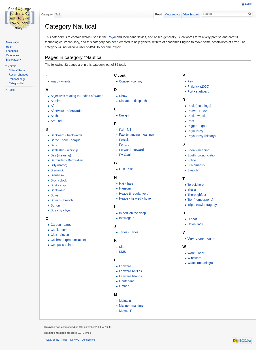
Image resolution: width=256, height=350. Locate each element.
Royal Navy (196, 131)
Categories (12, 55)
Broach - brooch (62, 200)
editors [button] (12, 66)
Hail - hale (126, 183)
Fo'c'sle (124, 139)
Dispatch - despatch (133, 101)
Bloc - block (59, 180)
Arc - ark (56, 121)
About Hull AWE (70, 339)
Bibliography (13, 59)
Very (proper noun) (201, 238)
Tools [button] (11, 89)
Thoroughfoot (197, 194)
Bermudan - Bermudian (67, 160)
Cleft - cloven (60, 234)
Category (47, 14)
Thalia (192, 190)
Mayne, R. (126, 310)
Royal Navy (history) (202, 136)
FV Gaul (124, 154)
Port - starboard (198, 91)
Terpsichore (196, 184)
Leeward (125, 266)
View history (191, 14)
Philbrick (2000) (198, 86)
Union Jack (195, 224)
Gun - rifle (126, 169)
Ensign (124, 115)
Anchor (55, 116)
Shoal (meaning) (199, 150)
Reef (191, 121)
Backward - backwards (66, 135)
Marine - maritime (131, 305)
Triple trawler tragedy (202, 205)
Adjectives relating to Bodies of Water (76, 96)
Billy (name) (59, 165)
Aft (52, 106)
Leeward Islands (130, 276)
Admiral (56, 101)
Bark (54, 145)
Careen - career (62, 224)
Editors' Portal (17, 70)
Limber (124, 286)
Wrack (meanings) (200, 263)
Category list (16, 83)
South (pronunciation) (203, 155)
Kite (121, 247)
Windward (194, 258)
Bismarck (57, 170)
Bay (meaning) (61, 155)
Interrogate (126, 218)
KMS (122, 251)
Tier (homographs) (200, 199)
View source (172, 14)
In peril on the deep (132, 213)
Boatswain (58, 190)
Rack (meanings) (199, 106)
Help (9, 46)
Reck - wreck (197, 116)
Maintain (125, 300)
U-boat (192, 219)
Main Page (12, 42)
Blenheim (57, 175)
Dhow (123, 96)
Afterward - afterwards (66, 111)
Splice (192, 160)
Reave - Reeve (198, 111)
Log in (248, 3)
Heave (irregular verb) (134, 193)
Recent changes (18, 74)
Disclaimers (88, 339)
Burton (55, 205)
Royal (112, 37)
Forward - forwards (132, 150)
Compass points (62, 245)
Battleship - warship (64, 150)
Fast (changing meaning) (136, 134)
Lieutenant (126, 281)
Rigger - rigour (197, 126)
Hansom (125, 188)
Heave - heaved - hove (135, 198)
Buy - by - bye (60, 210)
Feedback (12, 51)
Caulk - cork (59, 230)
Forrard (124, 144)
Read (158, 14)
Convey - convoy (130, 81)
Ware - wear (196, 253)
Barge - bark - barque (65, 140)
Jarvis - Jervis (128, 232)
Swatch (193, 170)
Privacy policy (51, 339)
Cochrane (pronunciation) (68, 240)
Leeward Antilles (130, 271)
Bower (55, 195)
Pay (190, 81)
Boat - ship (58, 185)
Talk (58, 14)
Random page (17, 79)
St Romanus (196, 165)
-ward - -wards (60, 81)
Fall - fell (125, 129)
